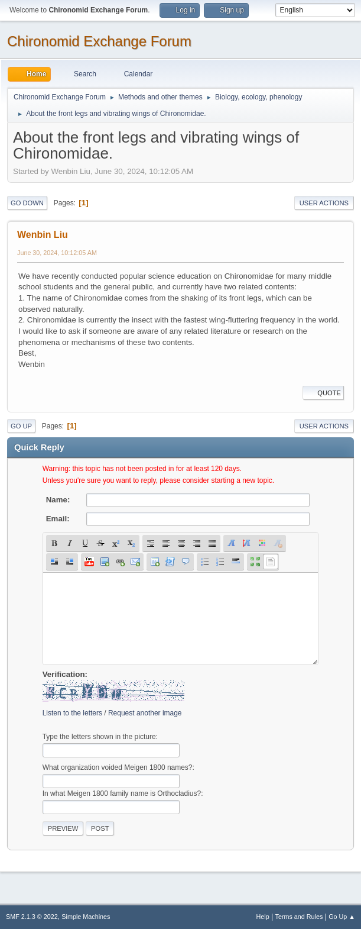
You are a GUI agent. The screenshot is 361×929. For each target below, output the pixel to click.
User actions (324, 203)
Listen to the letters (72, 713)
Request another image (145, 713)
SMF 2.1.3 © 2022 (32, 916)
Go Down (27, 203)
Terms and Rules (299, 916)
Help (262, 916)
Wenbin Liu (42, 235)
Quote (323, 392)
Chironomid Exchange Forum (99, 41)
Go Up (21, 426)
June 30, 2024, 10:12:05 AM (57, 252)
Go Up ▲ (342, 916)
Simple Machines (85, 916)
